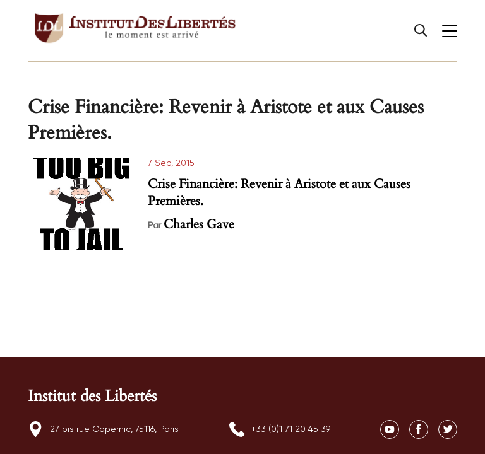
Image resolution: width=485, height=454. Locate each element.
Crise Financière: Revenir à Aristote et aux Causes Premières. (279, 192)
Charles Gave (199, 224)
